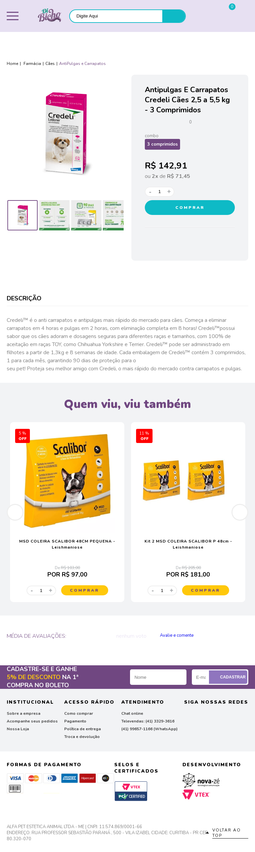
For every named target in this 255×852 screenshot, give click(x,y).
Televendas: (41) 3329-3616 (147, 721)
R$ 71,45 (178, 176)
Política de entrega (82, 729)
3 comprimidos (162, 144)
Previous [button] (15, 512)
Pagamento (75, 721)
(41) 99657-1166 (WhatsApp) (149, 729)
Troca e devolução (82, 736)
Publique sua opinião (195, 635)
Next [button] (239, 512)
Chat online (132, 713)
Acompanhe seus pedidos (32, 721)
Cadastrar (229, 677)
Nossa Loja (18, 729)
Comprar (190, 207)
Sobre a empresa (23, 713)
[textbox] (116, 16)
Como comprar (78, 713)
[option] (22, 215)
